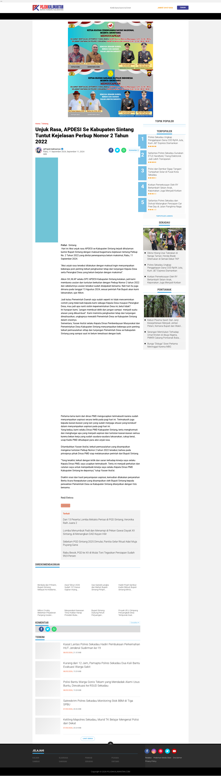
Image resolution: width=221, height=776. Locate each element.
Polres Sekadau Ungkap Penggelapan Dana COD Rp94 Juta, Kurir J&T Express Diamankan (168, 140)
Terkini (182, 8)
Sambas (36, 762)
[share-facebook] (111, 150)
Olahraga (113, 16)
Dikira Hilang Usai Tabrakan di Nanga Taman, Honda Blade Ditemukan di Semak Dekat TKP (163, 248)
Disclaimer (179, 758)
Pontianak (68, 16)
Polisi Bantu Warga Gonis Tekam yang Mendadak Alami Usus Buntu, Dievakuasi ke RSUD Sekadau (98, 687)
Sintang (80, 16)
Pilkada (115, 758)
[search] (132, 8)
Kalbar (56, 16)
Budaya (147, 16)
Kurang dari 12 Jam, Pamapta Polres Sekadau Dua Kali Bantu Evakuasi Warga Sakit (99, 666)
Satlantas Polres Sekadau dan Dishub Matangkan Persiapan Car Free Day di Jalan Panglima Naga (168, 197)
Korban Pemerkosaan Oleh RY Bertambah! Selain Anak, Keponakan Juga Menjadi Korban (168, 183)
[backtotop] (110, 745)
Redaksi (148, 758)
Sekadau (46, 16)
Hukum (103, 16)
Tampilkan (135, 623)
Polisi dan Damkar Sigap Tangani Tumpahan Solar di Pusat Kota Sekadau (167, 168)
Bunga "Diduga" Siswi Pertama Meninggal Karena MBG (162, 337)
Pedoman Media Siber (163, 758)
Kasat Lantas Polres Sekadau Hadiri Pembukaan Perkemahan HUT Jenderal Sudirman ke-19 (101, 647)
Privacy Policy (151, 762)
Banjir (138, 16)
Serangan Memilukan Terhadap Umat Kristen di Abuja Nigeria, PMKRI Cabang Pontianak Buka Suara (163, 327)
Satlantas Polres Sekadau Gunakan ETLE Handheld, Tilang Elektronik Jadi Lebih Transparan (167, 154)
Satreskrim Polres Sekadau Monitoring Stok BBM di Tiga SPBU (98, 703)
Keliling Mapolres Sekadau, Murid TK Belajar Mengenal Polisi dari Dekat (98, 722)
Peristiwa (91, 16)
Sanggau (63, 762)
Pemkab (157, 16)
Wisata (167, 16)
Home (36, 16)
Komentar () (134, 150)
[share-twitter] (117, 150)
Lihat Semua (88, 739)
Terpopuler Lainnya (164, 208)
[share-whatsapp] (123, 150)
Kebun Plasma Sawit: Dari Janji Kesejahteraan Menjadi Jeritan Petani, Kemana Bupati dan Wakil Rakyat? (164, 315)
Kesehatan (126, 16)
